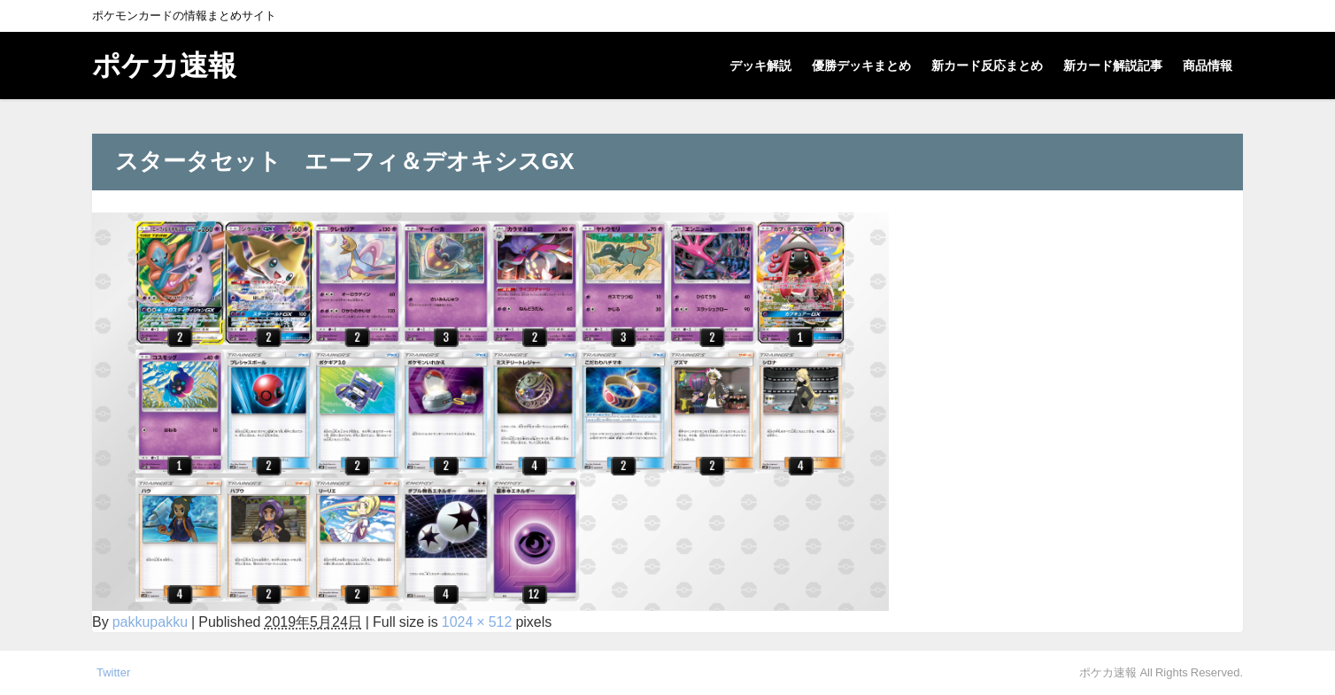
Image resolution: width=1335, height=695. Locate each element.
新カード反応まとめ (987, 65)
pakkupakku (150, 621)
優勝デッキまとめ (861, 65)
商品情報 (1207, 65)
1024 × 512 (477, 621)
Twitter (113, 672)
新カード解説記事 (1112, 65)
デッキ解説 (760, 65)
